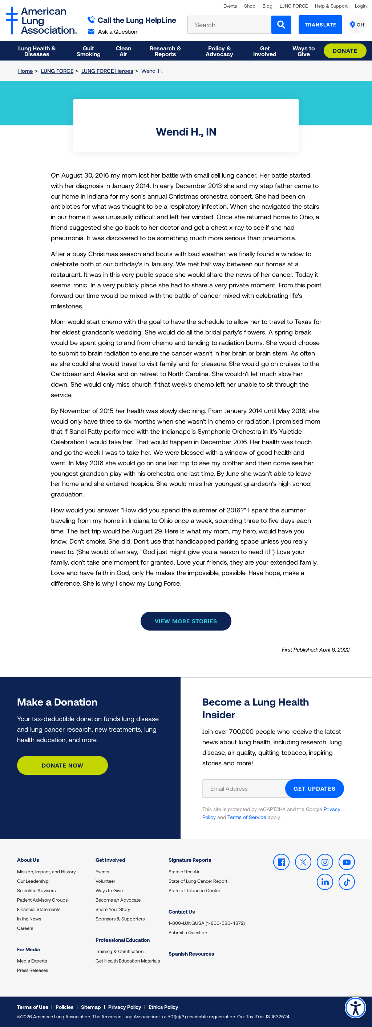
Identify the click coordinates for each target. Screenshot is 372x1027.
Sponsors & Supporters (120, 919)
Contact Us (182, 911)
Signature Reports (190, 860)
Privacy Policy (124, 1007)
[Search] (281, 25)
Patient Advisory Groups (42, 900)
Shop (249, 6)
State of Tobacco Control (195, 890)
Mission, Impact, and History (46, 871)
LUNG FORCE (294, 6)
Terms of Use (32, 1007)
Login (361, 6)
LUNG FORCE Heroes (107, 70)
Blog (267, 6)
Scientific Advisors (36, 890)
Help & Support (331, 6)
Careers (25, 928)
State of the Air (184, 871)
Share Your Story (113, 909)
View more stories (186, 621)
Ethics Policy (163, 1007)
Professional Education (123, 940)
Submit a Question (188, 932)
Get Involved (110, 860)
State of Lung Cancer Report (198, 881)
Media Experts (32, 961)
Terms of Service (246, 817)
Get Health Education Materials (128, 961)
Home (25, 70)
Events (230, 6)
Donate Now (63, 765)
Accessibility (355, 1008)
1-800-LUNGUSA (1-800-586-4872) (207, 923)
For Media (28, 949)
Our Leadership (33, 881)
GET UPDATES (315, 788)
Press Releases (32, 970)
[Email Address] (248, 788)
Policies (65, 1007)
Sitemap (91, 1007)
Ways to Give (109, 890)
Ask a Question (112, 31)
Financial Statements (38, 909)
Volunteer (105, 881)
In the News (29, 919)
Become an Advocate (118, 900)
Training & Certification (119, 951)
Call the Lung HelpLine (132, 19)
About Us (28, 860)
